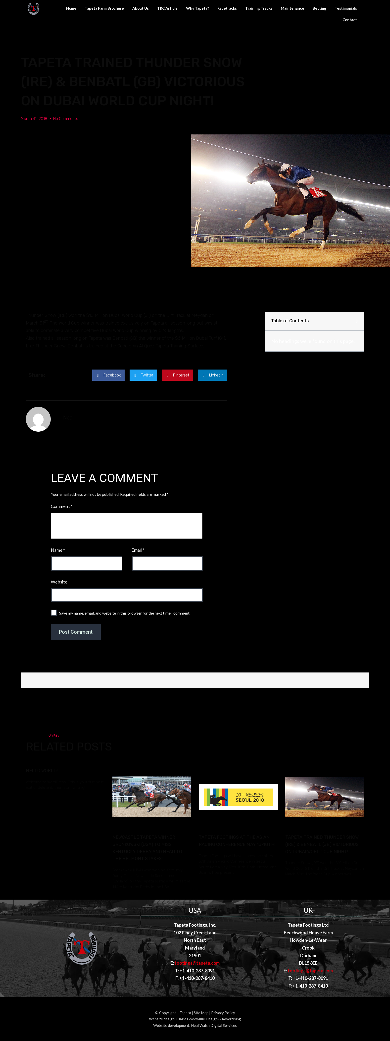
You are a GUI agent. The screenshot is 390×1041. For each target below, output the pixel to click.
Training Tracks (258, 8)
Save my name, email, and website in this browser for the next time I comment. (124, 613)
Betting (319, 8)
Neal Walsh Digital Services (214, 1025)
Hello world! (42, 770)
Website (59, 581)
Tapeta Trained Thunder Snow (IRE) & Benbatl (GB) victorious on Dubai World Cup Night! (322, 844)
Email (137, 550)
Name (58, 550)
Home (71, 8)
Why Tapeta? (197, 8)
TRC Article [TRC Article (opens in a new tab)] (167, 8)
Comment (61, 506)
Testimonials (346, 8)
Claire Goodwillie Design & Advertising (208, 1019)
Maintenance (292, 8)
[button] (108, 375)
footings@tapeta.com (197, 963)
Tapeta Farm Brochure (104, 8)
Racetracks (227, 8)
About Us (140, 8)
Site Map (201, 1012)
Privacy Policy (223, 1012)
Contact (349, 19)
